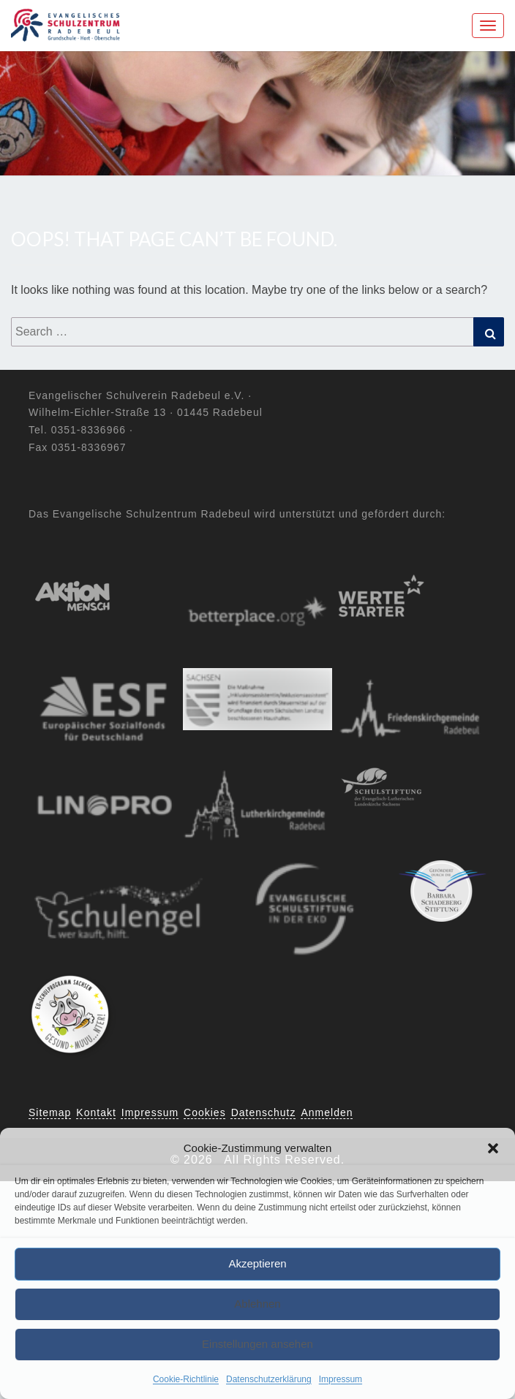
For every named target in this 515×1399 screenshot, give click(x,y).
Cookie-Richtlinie (186, 1379)
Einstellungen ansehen (257, 1344)
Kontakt (96, 1112)
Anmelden (327, 1112)
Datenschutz (263, 1112)
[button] (493, 1148)
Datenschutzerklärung (269, 1379)
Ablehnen (257, 1303)
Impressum (340, 1379)
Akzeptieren (257, 1263)
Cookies (205, 1112)
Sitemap (50, 1112)
